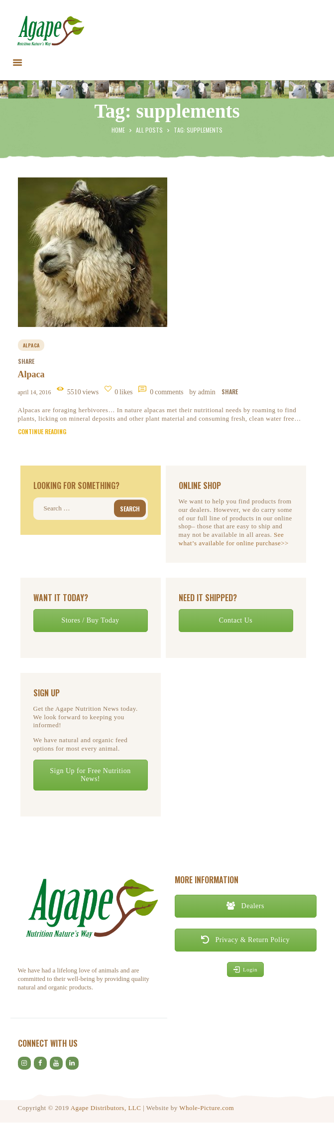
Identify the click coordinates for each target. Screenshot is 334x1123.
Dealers (245, 906)
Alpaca (31, 374)
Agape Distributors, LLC (106, 1108)
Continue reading (42, 431)
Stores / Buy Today (90, 620)
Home (118, 130)
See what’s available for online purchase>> (234, 539)
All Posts (149, 130)
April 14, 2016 (34, 392)
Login (245, 969)
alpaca (31, 345)
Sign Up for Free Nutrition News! (90, 775)
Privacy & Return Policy (245, 940)
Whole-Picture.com (206, 1108)
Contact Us (236, 620)
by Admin (203, 392)
